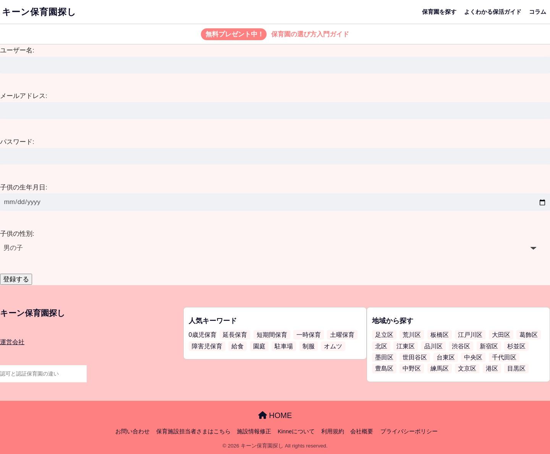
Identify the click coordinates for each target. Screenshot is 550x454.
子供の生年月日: (23, 187)
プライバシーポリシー (409, 431)
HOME (275, 415)
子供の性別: (17, 233)
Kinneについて (296, 431)
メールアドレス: (23, 96)
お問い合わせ (132, 431)
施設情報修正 (254, 431)
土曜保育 (342, 335)
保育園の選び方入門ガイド (275, 34)
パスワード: (17, 141)
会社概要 (361, 431)
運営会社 (12, 342)
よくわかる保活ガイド (492, 11)
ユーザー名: (17, 50)
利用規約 (332, 431)
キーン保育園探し (39, 12)
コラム (537, 11)
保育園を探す (439, 11)
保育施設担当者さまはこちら (193, 431)
